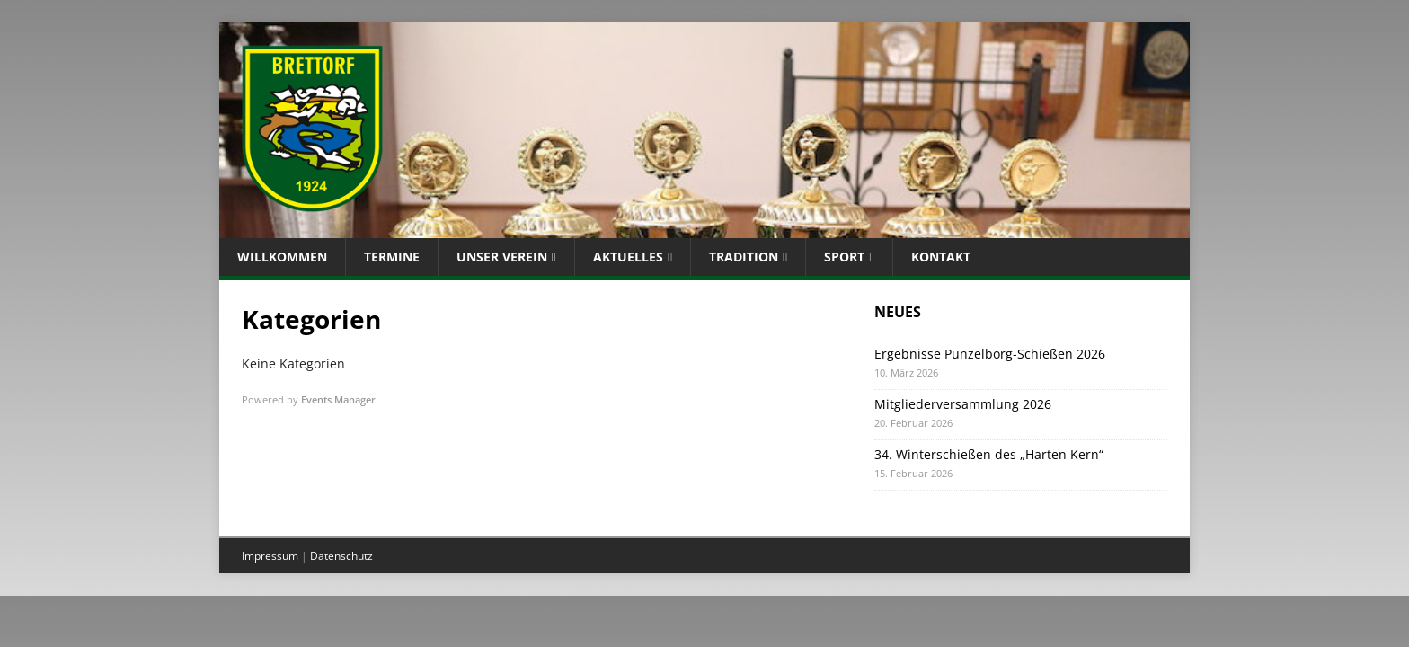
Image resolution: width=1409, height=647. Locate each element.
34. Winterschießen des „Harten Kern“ (988, 454)
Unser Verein (501, 256)
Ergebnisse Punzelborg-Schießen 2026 (989, 353)
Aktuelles (628, 256)
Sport (844, 256)
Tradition (743, 256)
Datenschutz (341, 555)
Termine (392, 256)
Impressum (270, 555)
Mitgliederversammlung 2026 (962, 403)
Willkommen (282, 256)
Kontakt (940, 256)
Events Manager (338, 399)
